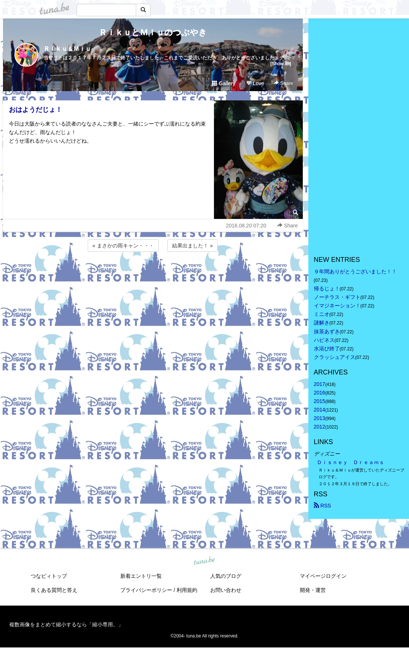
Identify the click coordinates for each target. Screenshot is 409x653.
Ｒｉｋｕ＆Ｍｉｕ (67, 49)
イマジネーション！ (337, 306)
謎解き (321, 323)
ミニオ (321, 314)
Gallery (223, 83)
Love (255, 83)
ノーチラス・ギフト (337, 297)
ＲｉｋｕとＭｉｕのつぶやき (153, 32)
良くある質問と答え (54, 590)
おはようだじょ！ (35, 109)
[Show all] (280, 63)
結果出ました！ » (192, 246)
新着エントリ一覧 (141, 576)
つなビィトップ (49, 576)
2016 (319, 393)
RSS (322, 506)
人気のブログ (225, 576)
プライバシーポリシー (146, 590)
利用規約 (187, 590)
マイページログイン (323, 576)
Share (283, 83)
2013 (319, 418)
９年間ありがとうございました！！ (355, 271)
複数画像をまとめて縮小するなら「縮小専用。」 (66, 624)
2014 (319, 410)
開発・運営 (313, 590)
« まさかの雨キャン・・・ (123, 246)
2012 (319, 427)
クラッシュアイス (334, 357)
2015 (319, 401)
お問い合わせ (225, 590)
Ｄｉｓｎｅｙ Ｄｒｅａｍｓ (350, 462)
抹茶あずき (327, 331)
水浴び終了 (327, 349)
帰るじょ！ (327, 288)
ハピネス (324, 340)
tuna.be (204, 560)
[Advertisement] (153, 273)
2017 (319, 384)
